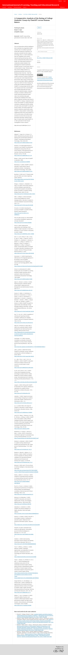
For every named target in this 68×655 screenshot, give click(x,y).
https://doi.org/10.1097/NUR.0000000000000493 (25, 544)
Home (15, 14)
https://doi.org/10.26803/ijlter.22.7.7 (22, 592)
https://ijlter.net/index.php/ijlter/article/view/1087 (25, 382)
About (24, 7)
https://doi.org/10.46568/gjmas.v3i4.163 (23, 290)
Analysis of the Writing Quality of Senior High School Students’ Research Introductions (35, 620)
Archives (10, 7)
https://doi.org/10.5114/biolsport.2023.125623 (24, 193)
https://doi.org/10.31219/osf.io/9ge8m (23, 222)
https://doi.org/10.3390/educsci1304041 (23, 412)
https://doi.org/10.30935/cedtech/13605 (23, 279)
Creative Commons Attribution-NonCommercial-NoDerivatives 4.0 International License (45, 78)
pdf (39, 27)
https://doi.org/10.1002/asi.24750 (21, 428)
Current (4, 7)
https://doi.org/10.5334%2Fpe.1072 (22, 393)
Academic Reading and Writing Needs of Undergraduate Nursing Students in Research (34, 615)
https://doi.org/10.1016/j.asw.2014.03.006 (23, 205)
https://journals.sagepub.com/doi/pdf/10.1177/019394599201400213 (29, 346)
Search (62, 7)
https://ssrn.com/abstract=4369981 (22, 161)
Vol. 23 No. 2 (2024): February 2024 (30, 14)
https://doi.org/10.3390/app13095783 (22, 504)
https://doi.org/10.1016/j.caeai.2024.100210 (24, 356)
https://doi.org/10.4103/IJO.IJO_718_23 (23, 449)
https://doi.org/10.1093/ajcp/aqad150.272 (23, 494)
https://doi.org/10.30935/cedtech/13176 (23, 171)
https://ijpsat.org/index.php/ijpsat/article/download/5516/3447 (28, 266)
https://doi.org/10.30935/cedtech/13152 (23, 142)
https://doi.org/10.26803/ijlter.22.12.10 (23, 155)
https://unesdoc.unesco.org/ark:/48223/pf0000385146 (26, 513)
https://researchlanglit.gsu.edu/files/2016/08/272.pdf (26, 438)
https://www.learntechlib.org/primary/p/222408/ (25, 556)
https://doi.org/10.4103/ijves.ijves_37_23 (23, 462)
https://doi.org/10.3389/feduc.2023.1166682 (24, 233)
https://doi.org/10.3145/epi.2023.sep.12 (23, 402)
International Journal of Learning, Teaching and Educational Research (30, 5)
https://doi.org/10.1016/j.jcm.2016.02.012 (23, 322)
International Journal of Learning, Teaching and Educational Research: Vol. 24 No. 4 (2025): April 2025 (34, 636)
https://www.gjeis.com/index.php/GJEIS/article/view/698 (27, 524)
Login (64, 1)
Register (60, 1)
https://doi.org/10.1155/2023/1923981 (22, 605)
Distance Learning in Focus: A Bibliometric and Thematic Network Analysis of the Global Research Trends (33, 634)
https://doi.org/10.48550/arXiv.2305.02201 (23, 367)
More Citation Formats (42, 51)
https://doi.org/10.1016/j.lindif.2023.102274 (24, 311)
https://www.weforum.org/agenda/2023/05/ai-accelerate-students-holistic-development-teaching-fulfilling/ (24, 334)
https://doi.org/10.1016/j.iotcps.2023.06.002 (24, 253)
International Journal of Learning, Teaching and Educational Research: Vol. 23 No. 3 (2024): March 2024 (35, 629)
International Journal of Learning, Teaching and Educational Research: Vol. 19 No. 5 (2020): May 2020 (35, 616)
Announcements (17, 7)
